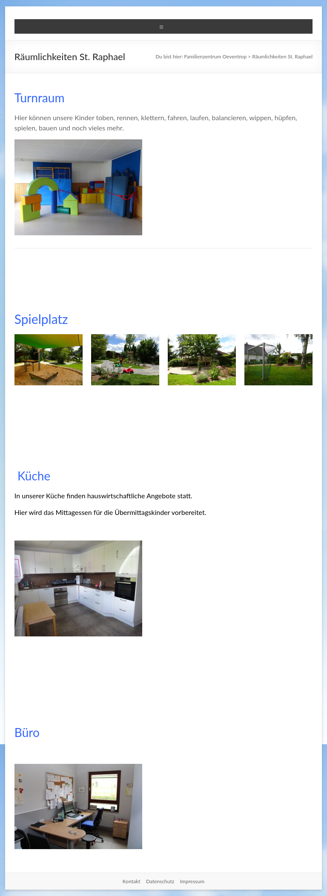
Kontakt (132, 881)
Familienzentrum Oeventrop (215, 56)
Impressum (192, 881)
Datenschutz (160, 881)
